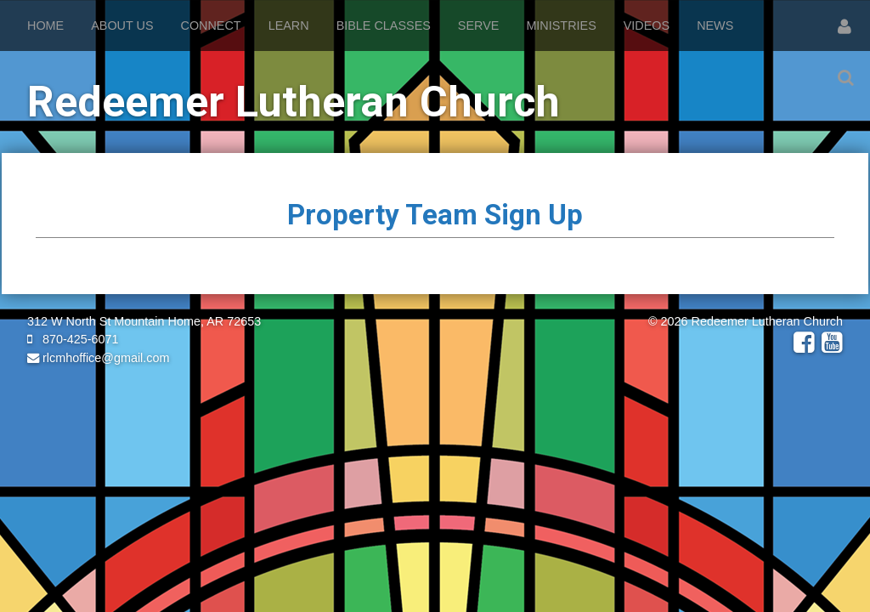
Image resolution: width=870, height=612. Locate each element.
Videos (646, 25)
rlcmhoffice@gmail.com (98, 358)
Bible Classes (383, 25)
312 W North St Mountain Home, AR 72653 (144, 321)
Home (45, 25)
